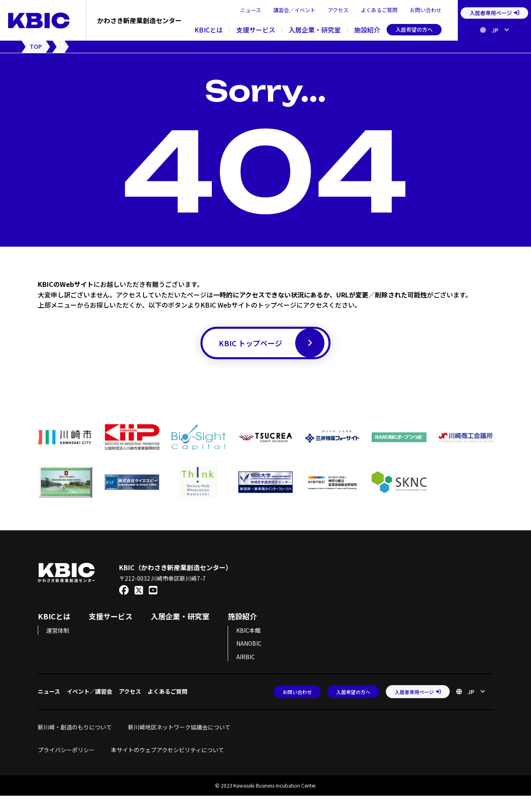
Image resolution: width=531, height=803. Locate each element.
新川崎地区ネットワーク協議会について (182, 734)
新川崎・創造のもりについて (75, 734)
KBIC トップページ (271, 347)
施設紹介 (367, 30)
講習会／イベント (294, 10)
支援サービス (255, 30)
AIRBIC (245, 664)
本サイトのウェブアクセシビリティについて (167, 757)
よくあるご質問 (379, 10)
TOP (36, 46)
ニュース (250, 10)
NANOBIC (248, 651)
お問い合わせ (426, 10)
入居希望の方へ (414, 29)
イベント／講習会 (89, 698)
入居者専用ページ (494, 13)
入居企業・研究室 (315, 30)
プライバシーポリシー (66, 757)
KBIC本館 (248, 638)
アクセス (338, 10)
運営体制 (57, 638)
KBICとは (208, 30)
